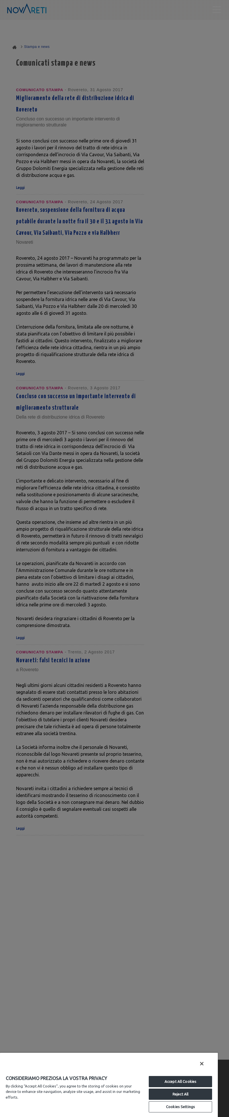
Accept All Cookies (180, 1081)
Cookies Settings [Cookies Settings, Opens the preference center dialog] (180, 1107)
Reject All (180, 1094)
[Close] (201, 1063)
